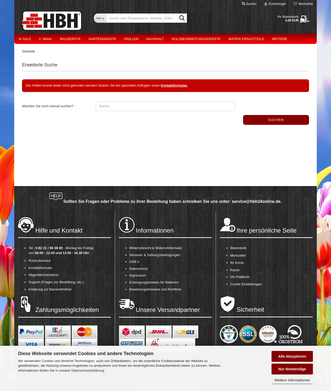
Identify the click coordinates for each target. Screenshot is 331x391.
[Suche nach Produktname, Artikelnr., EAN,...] (100, 18)
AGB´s (134, 262)
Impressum (137, 275)
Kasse (234, 270)
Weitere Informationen (292, 380)
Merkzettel (303, 4)
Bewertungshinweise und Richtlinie (155, 289)
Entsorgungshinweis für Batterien (154, 282)
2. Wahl (45, 39)
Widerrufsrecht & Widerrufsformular (155, 248)
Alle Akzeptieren (292, 356)
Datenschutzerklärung (87, 370)
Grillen (131, 39)
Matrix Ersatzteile (246, 39)
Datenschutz (138, 269)
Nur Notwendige (292, 369)
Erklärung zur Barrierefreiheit (49, 289)
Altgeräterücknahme (43, 275)
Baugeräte (70, 39)
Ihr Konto (237, 263)
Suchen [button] (249, 4)
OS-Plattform (240, 277)
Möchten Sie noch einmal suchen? (47, 106)
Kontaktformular (40, 268)
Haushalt (155, 39)
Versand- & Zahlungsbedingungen (154, 255)
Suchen (276, 120)
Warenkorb (238, 248)
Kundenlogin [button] (275, 4)
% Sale (25, 39)
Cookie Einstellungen (246, 284)
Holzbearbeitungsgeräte (196, 39)
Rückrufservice (39, 261)
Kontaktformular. (174, 85)
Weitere (279, 39)
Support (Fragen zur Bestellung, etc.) (56, 282)
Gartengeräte (102, 39)
